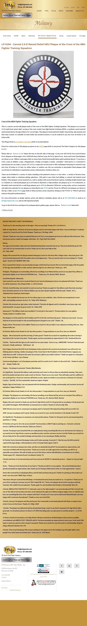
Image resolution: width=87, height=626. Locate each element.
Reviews (69, 11)
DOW (16, 36)
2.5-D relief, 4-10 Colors (23, 142)
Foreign (82, 36)
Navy (23, 36)
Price (61, 11)
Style (53, 11)
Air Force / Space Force (47, 36)
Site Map (4, 587)
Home (39, 11)
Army (61, 36)
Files (78, 7)
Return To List (8, 210)
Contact (66, 7)
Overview (7, 36)
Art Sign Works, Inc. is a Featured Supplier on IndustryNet (43, 573)
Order (83, 7)
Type (46, 11)
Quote (73, 7)
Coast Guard (71, 36)
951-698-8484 (6, 575)
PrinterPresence (15, 590)
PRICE (41, 146)
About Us (80, 11)
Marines (32, 36)
